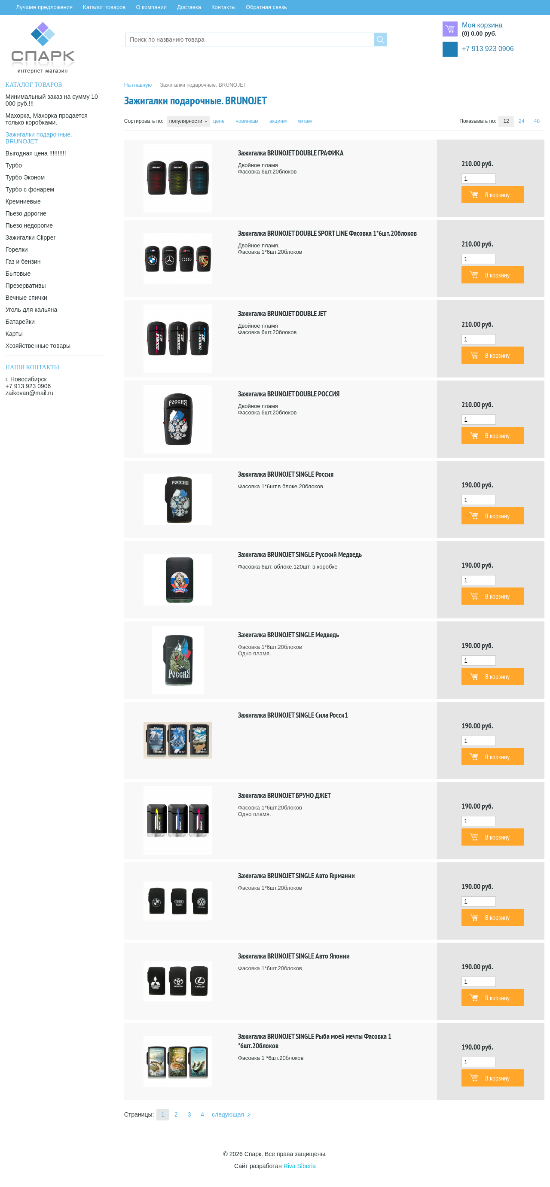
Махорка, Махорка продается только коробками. (47, 119)
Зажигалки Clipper (30, 237)
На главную (138, 85)
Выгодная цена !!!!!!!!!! (36, 153)
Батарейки (20, 321)
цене (219, 121)
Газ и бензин (23, 261)
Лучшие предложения (44, 7)
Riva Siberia (300, 1166)
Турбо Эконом (25, 177)
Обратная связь (266, 7)
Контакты (223, 7)
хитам (305, 121)
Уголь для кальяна (31, 309)
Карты (14, 333)
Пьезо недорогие (29, 225)
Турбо (14, 165)
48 (537, 121)
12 (506, 121)
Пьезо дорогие (26, 213)
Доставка (189, 7)
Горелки (17, 249)
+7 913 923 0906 (488, 48)
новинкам (246, 121)
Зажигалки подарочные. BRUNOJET (39, 138)
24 (521, 121)
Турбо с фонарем (30, 189)
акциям (278, 121)
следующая (228, 1114)
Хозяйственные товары (38, 345)
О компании (151, 7)
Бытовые (18, 273)
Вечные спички (26, 297)
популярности (185, 121)
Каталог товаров (104, 7)
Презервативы (26, 285)
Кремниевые (23, 201)
